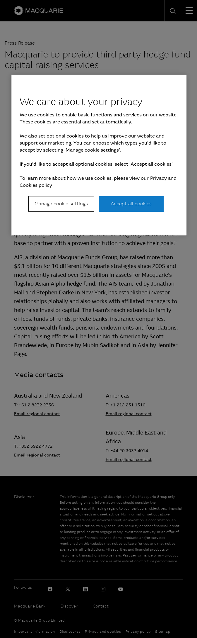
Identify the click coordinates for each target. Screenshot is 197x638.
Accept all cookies (131, 204)
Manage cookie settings (61, 204)
